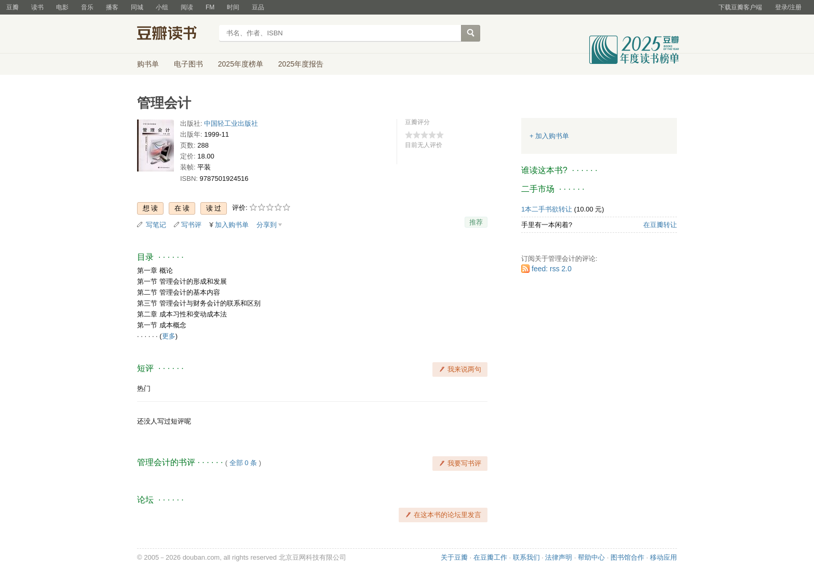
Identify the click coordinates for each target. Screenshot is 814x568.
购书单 (148, 64)
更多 (168, 336)
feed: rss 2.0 (552, 269)
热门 (144, 388)
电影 (62, 7)
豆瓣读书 (174, 34)
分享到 (266, 225)
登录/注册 (788, 7)
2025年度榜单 (240, 64)
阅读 (187, 7)
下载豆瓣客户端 (740, 7)
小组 (162, 7)
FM (210, 7)
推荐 (476, 222)
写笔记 (156, 225)
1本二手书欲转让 (546, 209)
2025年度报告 (300, 64)
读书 (37, 7)
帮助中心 (591, 557)
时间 (233, 7)
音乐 (87, 7)
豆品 (258, 7)
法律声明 (558, 557)
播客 (112, 7)
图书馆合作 (627, 557)
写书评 (191, 225)
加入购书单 (232, 225)
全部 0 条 (243, 463)
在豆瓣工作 (490, 557)
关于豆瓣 (454, 557)
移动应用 (663, 557)
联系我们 (526, 557)
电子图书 (188, 64)
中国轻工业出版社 (231, 123)
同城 (137, 7)
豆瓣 (12, 7)
